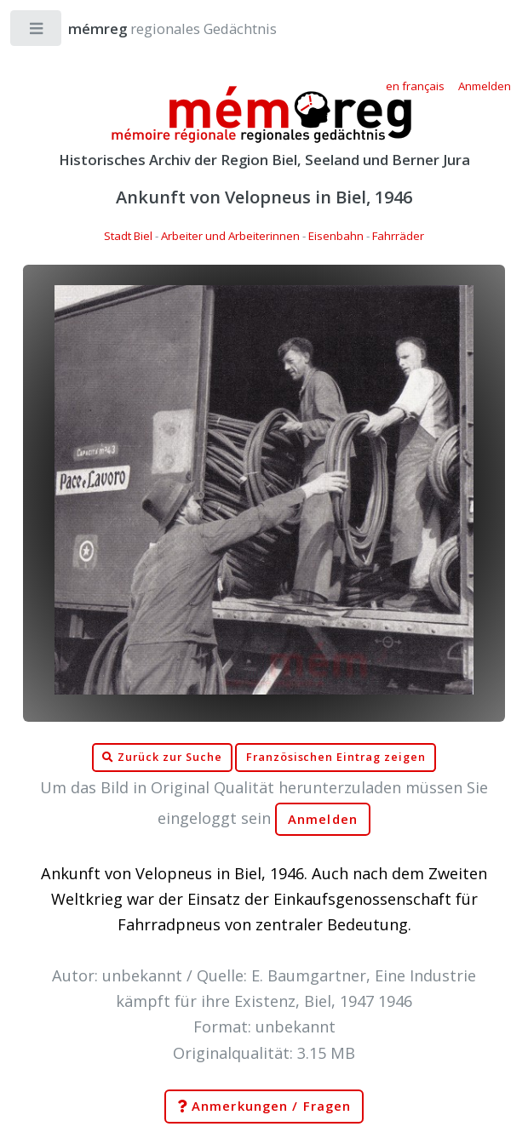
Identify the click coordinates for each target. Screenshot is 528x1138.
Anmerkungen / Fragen (264, 1106)
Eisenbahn (336, 235)
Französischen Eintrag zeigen (336, 757)
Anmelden (323, 819)
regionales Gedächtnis (155, 28)
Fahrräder (398, 235)
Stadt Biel (128, 235)
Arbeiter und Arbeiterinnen (230, 235)
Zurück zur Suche (161, 757)
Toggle (37, 32)
